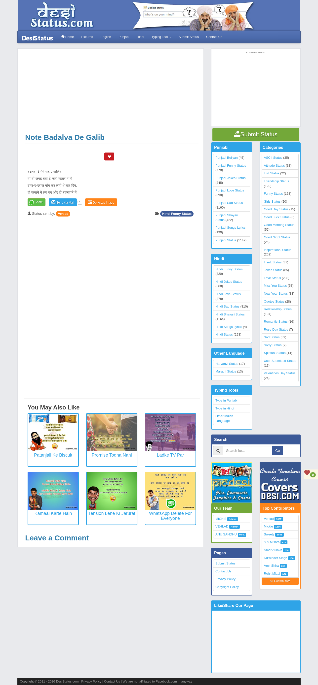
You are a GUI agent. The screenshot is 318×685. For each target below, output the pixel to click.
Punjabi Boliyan (226, 157)
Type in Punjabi (226, 400)
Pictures (87, 37)
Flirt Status (271, 173)
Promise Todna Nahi (112, 455)
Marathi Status (225, 371)
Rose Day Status (276, 329)
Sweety (269, 534)
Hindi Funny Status (177, 214)
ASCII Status (273, 157)
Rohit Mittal (272, 573)
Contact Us (214, 37)
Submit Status (189, 37)
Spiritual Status (274, 353)
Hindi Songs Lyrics (228, 327)
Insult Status (273, 262)
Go (277, 451)
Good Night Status (277, 237)
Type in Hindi (224, 408)
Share (39, 202)
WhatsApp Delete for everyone (170, 516)
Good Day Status (276, 209)
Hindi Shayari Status (230, 314)
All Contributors (280, 581)
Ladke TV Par (170, 455)
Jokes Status (273, 270)
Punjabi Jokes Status (230, 178)
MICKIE (221, 519)
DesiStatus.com (67, 681)
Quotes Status (274, 301)
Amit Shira (271, 565)
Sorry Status (273, 345)
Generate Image (101, 202)
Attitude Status (274, 165)
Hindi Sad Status (227, 306)
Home (67, 37)
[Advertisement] (112, 90)
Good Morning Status (279, 225)
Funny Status (273, 193)
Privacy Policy (225, 579)
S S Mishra (272, 542)
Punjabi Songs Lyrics (230, 227)
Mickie (268, 526)
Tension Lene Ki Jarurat (111, 513)
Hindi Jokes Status (228, 281)
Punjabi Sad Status (229, 203)
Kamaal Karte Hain (53, 513)
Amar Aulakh (273, 550)
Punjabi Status (225, 240)
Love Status (272, 278)
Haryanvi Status (226, 364)
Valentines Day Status (279, 373)
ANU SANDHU (226, 534)
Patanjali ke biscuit (53, 455)
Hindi (140, 37)
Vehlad (63, 214)
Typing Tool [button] (161, 37)
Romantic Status (275, 321)
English (105, 37)
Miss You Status (275, 285)
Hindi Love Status (228, 294)
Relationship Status (278, 309)
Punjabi (124, 37)
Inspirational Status (277, 250)
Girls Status (272, 201)
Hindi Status (224, 334)
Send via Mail (62, 202)
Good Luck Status (276, 217)
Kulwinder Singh (275, 558)
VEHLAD (221, 526)
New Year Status (276, 293)
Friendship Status (276, 181)
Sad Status (272, 337)
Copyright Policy (227, 587)
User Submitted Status (280, 361)
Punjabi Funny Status (230, 165)
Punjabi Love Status (229, 190)
